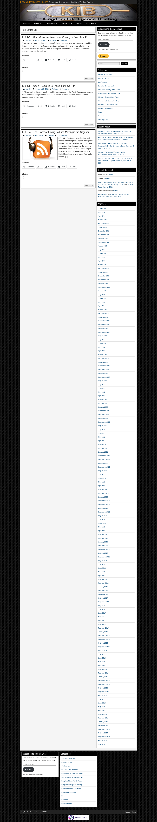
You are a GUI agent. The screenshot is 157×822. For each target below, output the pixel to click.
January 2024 (103, 317)
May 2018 (101, 572)
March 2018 (102, 579)
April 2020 (101, 486)
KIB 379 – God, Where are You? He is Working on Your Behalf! (54, 37)
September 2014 (104, 737)
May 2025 (101, 257)
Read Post (89, 78)
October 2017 (103, 598)
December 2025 (104, 231)
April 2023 (101, 351)
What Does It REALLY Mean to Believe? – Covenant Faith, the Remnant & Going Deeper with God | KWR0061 (116, 146)
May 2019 (101, 527)
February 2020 (103, 493)
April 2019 (101, 531)
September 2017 (104, 602)
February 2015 (103, 718)
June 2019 (102, 523)
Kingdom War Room (105, 108)
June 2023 (102, 343)
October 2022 (103, 373)
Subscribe (103, 44)
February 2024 (103, 313)
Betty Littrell (102, 194)
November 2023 (104, 325)
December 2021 (104, 411)
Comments (63, 40)
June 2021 (102, 433)
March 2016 (102, 669)
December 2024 (104, 276)
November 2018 (104, 549)
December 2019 (104, 501)
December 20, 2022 (42, 89)
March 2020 (102, 489)
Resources (66, 23)
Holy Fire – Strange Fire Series (109, 90)
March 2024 (102, 310)
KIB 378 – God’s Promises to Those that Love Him (48, 85)
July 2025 (101, 250)
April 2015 (101, 710)
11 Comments (62, 135)
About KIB (90, 23)
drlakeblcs (27, 40)
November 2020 (104, 459)
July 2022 (101, 385)
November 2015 (104, 684)
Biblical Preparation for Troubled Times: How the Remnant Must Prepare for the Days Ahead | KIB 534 (115, 160)
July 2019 (101, 519)
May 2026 (101, 212)
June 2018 (102, 568)
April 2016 (101, 665)
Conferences (50, 23)
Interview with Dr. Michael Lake (109, 93)
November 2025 (104, 235)
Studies (36, 23)
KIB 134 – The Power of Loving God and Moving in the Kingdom (55, 132)
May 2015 (101, 707)
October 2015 (103, 688)
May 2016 (101, 662)
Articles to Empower (105, 75)
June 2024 (102, 298)
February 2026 (103, 223)
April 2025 (101, 261)
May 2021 (101, 437)
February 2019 (103, 538)
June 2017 (102, 613)
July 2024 (101, 295)
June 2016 (102, 658)
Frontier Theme (130, 812)
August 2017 (102, 605)
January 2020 (103, 497)
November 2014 (104, 729)
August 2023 (102, 336)
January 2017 (103, 632)
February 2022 (103, 403)
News (100, 112)
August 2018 (102, 561)
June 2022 (102, 388)
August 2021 (102, 426)
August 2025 (102, 246)
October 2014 (103, 733)
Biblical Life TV (103, 78)
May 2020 (101, 482)
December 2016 (104, 635)
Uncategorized (103, 119)
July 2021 (101, 429)
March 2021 (102, 444)
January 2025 (103, 272)
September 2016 (104, 647)
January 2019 (103, 542)
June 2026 (102, 208)
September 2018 (104, 557)
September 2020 (104, 467)
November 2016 (104, 639)
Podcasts (52, 40)
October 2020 (103, 463)
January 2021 (103, 452)
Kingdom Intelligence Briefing (34, 1)
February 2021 (103, 448)
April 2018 (101, 575)
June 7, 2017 (39, 135)
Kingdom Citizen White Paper (108, 97)
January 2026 (103, 227)
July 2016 (101, 654)
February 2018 (103, 583)
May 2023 (101, 347)
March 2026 (102, 220)
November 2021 (104, 414)
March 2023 (102, 355)
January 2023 (103, 362)
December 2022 (104, 366)
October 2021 (103, 418)
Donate (79, 23)
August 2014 (102, 740)
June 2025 (102, 253)
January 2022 (103, 407)
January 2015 (103, 722)
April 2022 (101, 396)
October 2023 (103, 328)
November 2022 (104, 370)
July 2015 (101, 699)
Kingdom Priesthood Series (108, 104)
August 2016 (102, 650)
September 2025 (104, 242)
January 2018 (103, 587)
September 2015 (104, 692)
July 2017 (101, 609)
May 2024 (101, 302)
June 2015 (102, 703)
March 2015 (102, 714)
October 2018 (103, 553)
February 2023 (103, 358)
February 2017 (103, 628)
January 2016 (103, 677)
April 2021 (101, 441)
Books (25, 23)
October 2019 (103, 508)
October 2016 (103, 643)
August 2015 (102, 695)
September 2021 (104, 422)
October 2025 (103, 238)
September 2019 (104, 512)
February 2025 (103, 268)
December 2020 (104, 456)
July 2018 (101, 564)
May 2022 (101, 392)
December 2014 (104, 725)
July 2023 (101, 340)
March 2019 (102, 534)
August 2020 (102, 471)
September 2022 (104, 377)
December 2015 (104, 680)
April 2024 (101, 306)
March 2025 (102, 265)
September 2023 (104, 332)
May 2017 (101, 617)
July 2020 (101, 474)
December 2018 (104, 546)
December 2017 (104, 590)
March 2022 (102, 399)
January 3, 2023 (40, 40)
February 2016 (103, 673)
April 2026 (101, 216)
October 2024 (103, 283)
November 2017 (104, 594)
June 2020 (102, 478)
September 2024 (104, 287)
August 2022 (102, 381)
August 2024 (102, 291)
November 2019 (104, 504)
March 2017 (102, 624)
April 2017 (101, 620)
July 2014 (101, 744)
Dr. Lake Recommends (106, 86)
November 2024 (104, 280)
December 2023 (104, 321)
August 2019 (102, 516)
